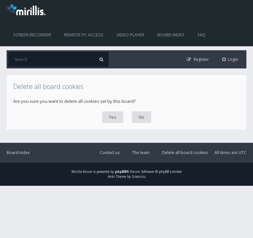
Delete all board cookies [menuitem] (185, 152)
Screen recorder (32, 35)
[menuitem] (230, 59)
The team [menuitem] (141, 152)
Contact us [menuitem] (110, 152)
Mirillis (76, 171)
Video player (130, 35)
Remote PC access (83, 35)
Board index (170, 35)
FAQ (202, 35)
